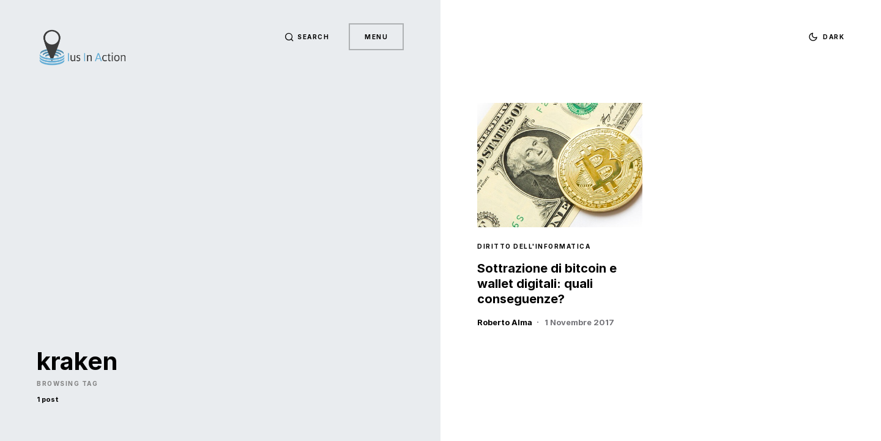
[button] (307, 37)
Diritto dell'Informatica (533, 246)
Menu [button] (376, 36)
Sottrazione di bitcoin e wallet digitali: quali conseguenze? (547, 283)
